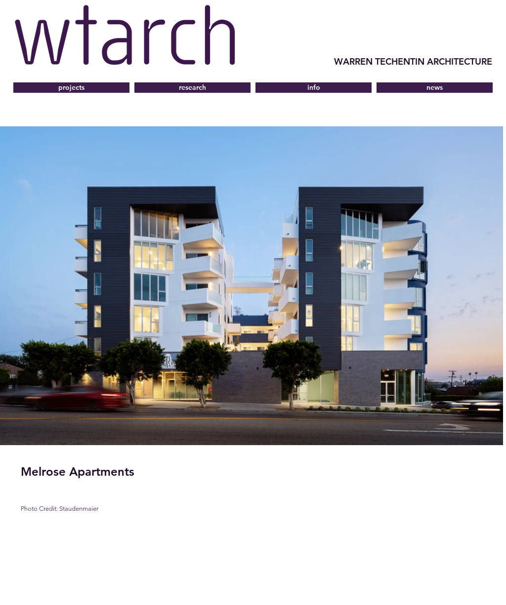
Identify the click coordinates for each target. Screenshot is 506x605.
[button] (313, 87)
